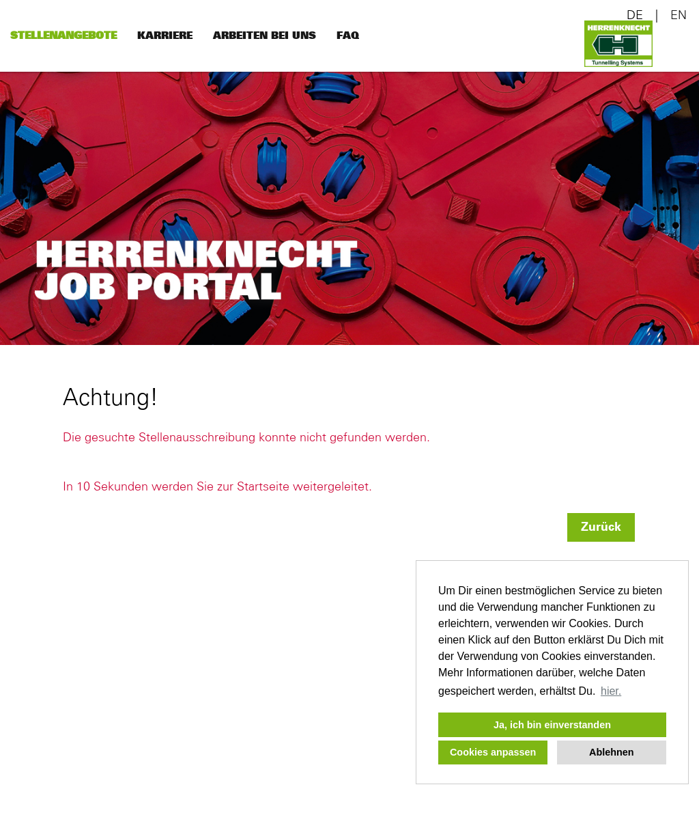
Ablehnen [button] (611, 752)
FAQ (348, 36)
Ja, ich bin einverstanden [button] (552, 724)
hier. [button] (611, 691)
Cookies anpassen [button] (493, 752)
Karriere (164, 36)
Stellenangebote (63, 36)
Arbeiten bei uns (264, 36)
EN (678, 16)
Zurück (601, 527)
